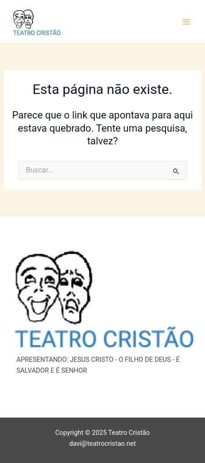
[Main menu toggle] (186, 21)
